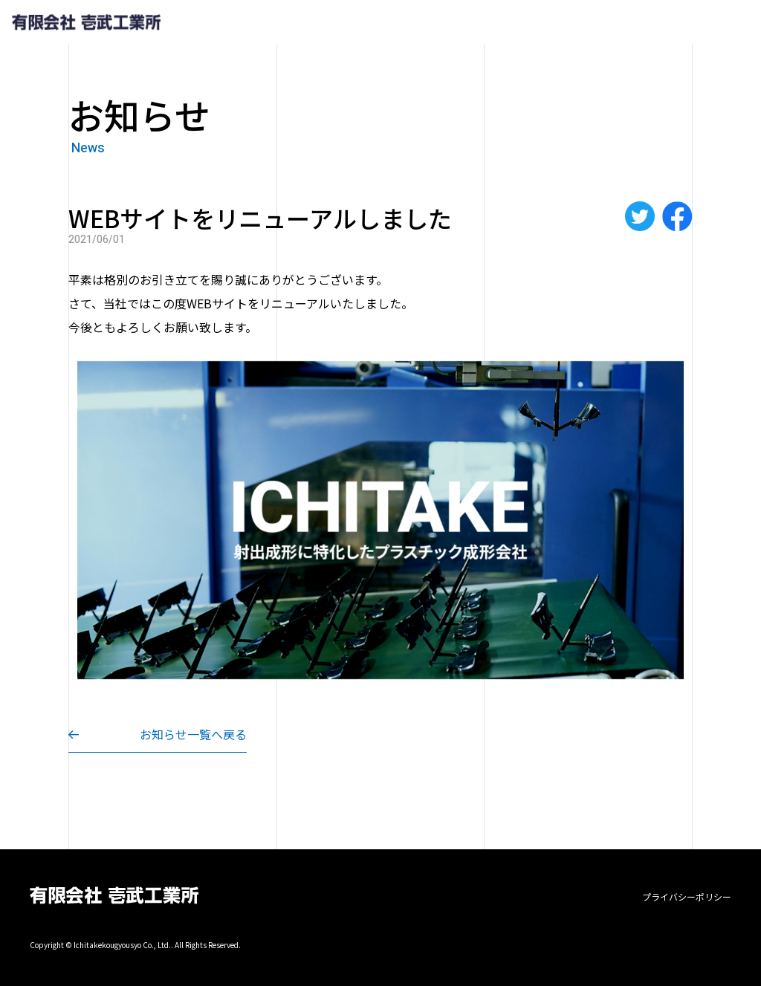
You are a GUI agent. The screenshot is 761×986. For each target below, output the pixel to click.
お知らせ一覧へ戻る (193, 734)
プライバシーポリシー (686, 896)
